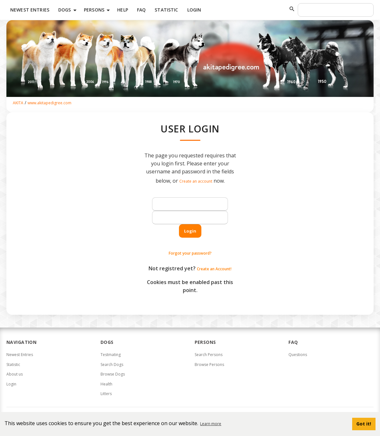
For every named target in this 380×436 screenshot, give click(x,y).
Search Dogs (112, 364)
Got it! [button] (363, 424)
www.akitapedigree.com (49, 103)
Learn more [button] (210, 423)
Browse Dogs (113, 374)
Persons (98, 10)
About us (14, 374)
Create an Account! (214, 269)
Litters (106, 393)
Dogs (68, 10)
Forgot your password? (190, 253)
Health (106, 384)
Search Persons (208, 354)
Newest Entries (29, 10)
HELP (122, 10)
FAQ (141, 10)
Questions (297, 354)
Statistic (166, 10)
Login (194, 10)
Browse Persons (209, 364)
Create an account (195, 181)
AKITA (18, 103)
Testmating (111, 354)
